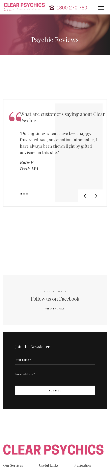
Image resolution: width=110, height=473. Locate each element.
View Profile (55, 308)
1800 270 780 (71, 7)
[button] (101, 9)
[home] (23, 8)
